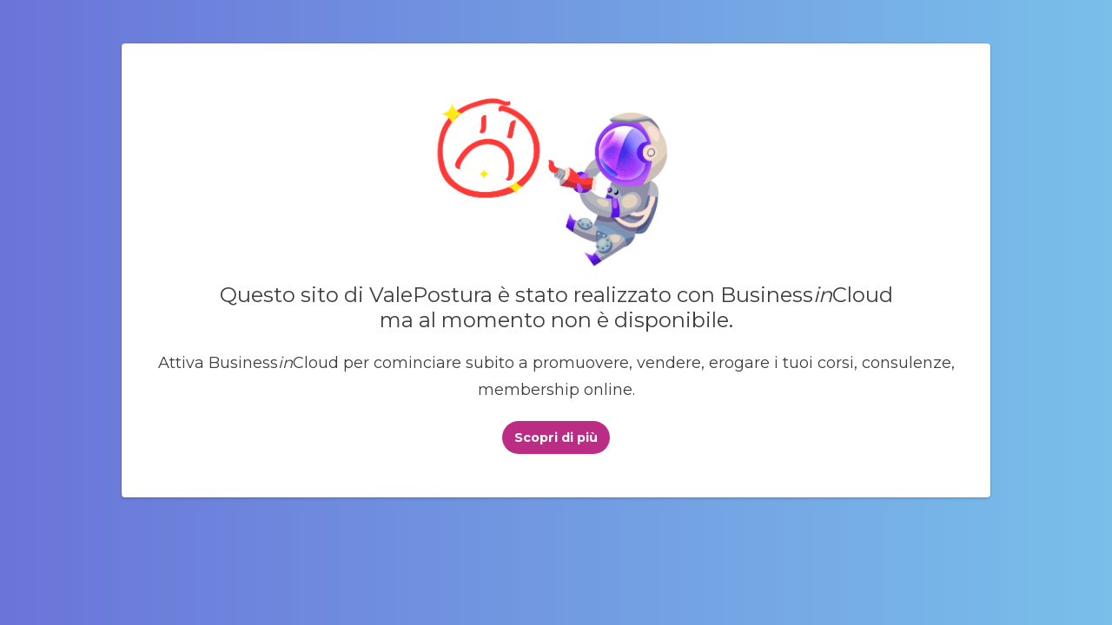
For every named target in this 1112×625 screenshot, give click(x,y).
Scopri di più (556, 437)
